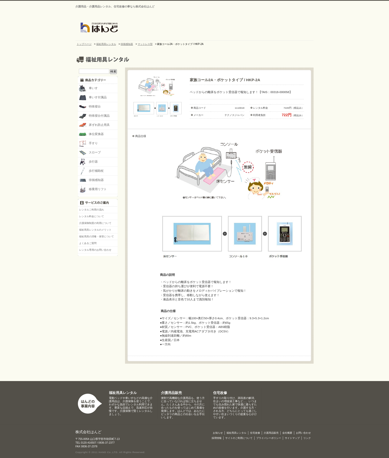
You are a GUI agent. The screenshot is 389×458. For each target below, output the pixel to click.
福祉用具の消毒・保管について (96, 236)
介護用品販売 (273, 28)
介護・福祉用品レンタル (224, 28)
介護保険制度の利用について (95, 223)
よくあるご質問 (88, 243)
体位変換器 (91, 134)
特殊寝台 (90, 106)
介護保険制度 (300, 28)
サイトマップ (296, 3)
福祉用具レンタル (123, 393)
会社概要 (199, 28)
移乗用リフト (93, 189)
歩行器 (88, 162)
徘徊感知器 (91, 180)
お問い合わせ (267, 3)
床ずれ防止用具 (94, 125)
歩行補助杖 (91, 171)
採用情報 (217, 438)
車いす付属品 (93, 97)
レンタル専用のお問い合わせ (95, 249)
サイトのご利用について (239, 438)
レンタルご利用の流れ (91, 209)
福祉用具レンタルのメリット (95, 229)
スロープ (90, 152)
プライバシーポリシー (268, 438)
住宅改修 (248, 28)
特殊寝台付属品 (94, 116)
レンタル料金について (91, 216)
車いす (88, 88)
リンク (307, 438)
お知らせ (174, 28)
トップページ (153, 28)
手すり (88, 143)
